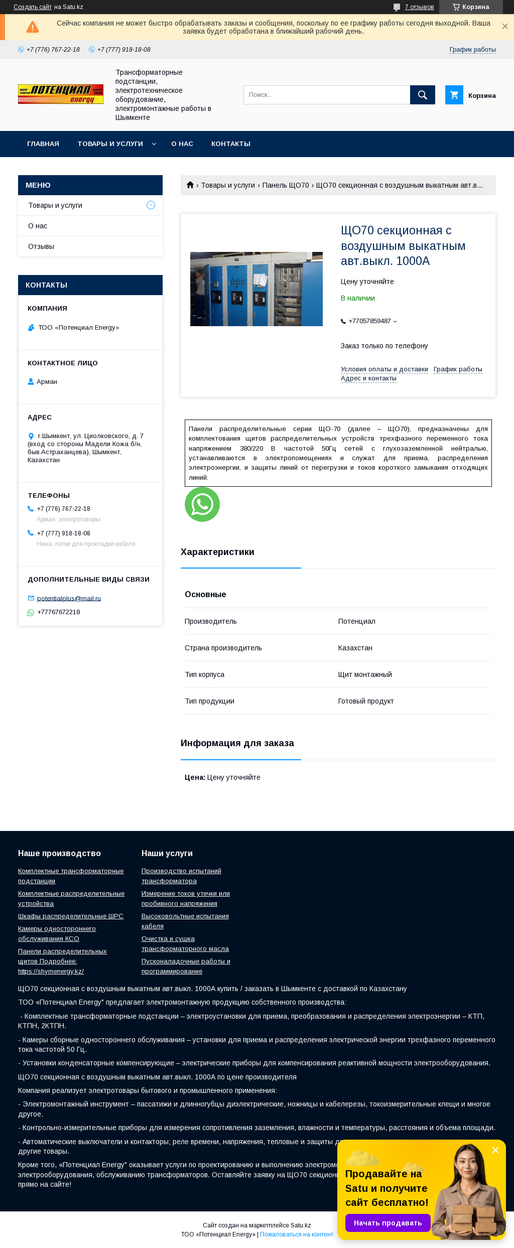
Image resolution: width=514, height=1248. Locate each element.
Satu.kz (301, 1225)
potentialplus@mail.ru (69, 598)
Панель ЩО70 (286, 185)
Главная (43, 144)
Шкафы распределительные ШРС (70, 916)
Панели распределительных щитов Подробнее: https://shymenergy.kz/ (62, 961)
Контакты (230, 144)
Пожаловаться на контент (296, 1234)
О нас (182, 144)
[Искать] (422, 94)
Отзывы (41, 246)
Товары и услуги (110, 144)
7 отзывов (419, 7)
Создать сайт (33, 7)
